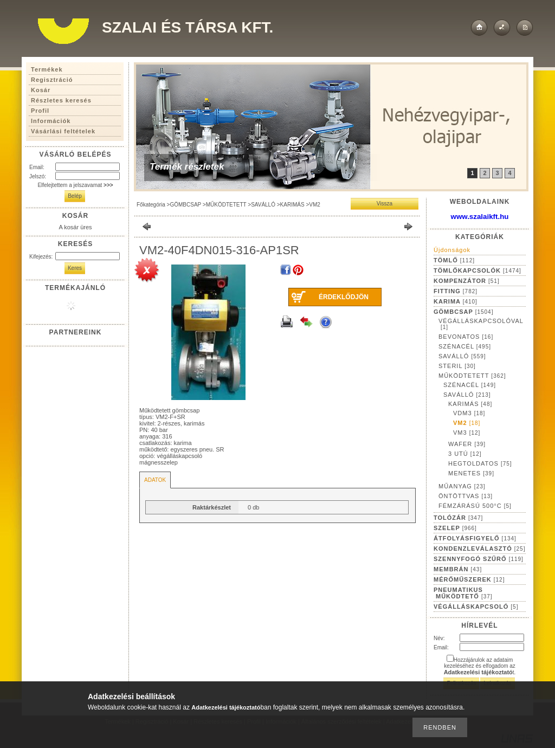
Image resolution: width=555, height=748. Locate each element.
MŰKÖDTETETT (226, 205)
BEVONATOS (465, 336)
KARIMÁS (292, 205)
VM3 (466, 432)
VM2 (314, 205)
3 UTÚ (465, 453)
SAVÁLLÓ (263, 205)
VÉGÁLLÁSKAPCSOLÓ (476, 606)
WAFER (467, 444)
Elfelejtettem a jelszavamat (75, 185)
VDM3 (469, 413)
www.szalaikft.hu (480, 216)
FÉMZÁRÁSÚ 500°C (475, 505)
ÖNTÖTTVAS (465, 496)
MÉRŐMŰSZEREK (469, 579)
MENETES (471, 473)
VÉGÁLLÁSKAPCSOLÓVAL (481, 324)
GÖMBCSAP (185, 205)
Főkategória (151, 205)
